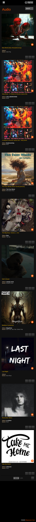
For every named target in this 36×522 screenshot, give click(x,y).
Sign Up (30, 2)
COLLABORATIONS (11, 96)
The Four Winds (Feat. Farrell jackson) (13, 186)
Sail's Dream (6, 279)
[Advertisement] (18, 499)
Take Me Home (6, 464)
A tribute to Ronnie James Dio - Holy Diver (14, 140)
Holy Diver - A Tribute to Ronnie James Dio (14, 94)
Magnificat (9, 328)
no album (8, 420)
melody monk (10, 281)
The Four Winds (10, 189)
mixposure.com (30, 520)
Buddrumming (10, 143)
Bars (7, 235)
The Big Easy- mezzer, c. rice (10, 233)
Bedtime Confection (8, 325)
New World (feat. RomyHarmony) (11, 47)
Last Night (5, 371)
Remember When (7, 418)
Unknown (9, 466)
